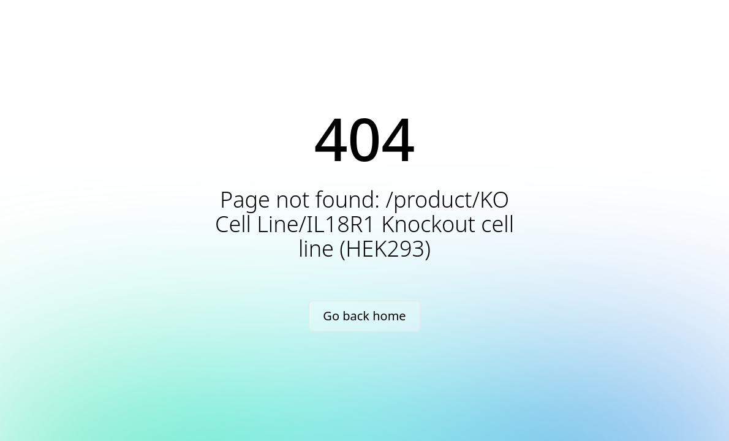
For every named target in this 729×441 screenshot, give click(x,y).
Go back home (364, 315)
